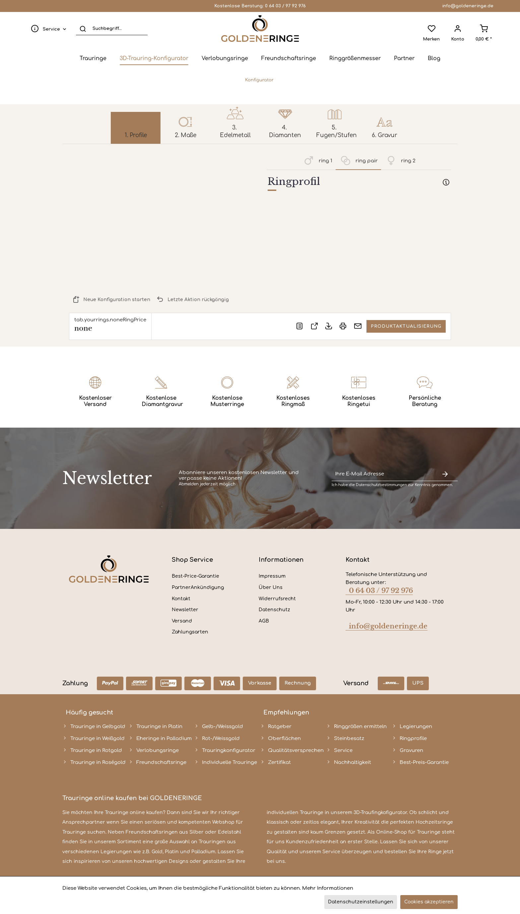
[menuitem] (47, 28)
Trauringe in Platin (159, 726)
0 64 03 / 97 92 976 (285, 6)
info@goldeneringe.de (467, 6)
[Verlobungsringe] (225, 58)
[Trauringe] (93, 58)
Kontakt (181, 598)
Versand (182, 621)
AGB (264, 621)
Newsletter (185, 609)
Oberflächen (284, 738)
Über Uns (271, 587)
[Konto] (457, 28)
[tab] (359, 183)
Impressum (272, 576)
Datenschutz (274, 609)
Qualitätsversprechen (296, 750)
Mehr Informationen (327, 888)
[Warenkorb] (483, 28)
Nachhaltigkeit (352, 762)
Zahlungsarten (190, 631)
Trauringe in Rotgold (96, 750)
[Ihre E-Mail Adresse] (382, 474)
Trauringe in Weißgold (97, 738)
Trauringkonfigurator (228, 750)
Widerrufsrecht (277, 598)
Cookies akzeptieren (429, 901)
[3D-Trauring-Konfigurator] (154, 58)
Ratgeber (280, 726)
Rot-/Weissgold (221, 738)
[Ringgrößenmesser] (355, 58)
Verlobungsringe (157, 750)
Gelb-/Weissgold (222, 726)
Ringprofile (413, 738)
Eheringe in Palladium (164, 738)
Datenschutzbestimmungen (381, 485)
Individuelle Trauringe (229, 762)
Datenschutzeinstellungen (360, 901)
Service (343, 750)
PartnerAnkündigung (198, 587)
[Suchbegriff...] (112, 28)
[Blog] (434, 58)
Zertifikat (279, 762)
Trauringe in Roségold (98, 762)
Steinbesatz (349, 738)
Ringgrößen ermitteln (360, 726)
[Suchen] (83, 28)
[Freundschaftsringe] (289, 58)
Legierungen (416, 726)
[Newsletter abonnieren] (445, 474)
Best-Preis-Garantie (424, 762)
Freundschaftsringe (161, 762)
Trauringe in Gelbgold (97, 726)
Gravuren (411, 750)
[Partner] (404, 58)
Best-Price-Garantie (195, 576)
